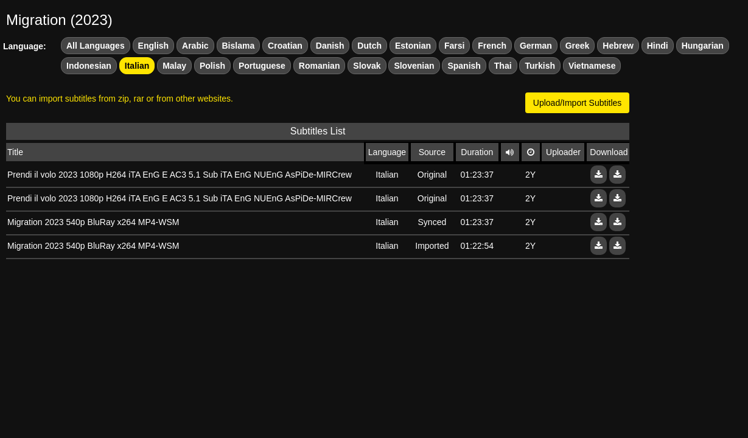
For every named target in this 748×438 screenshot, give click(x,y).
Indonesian (88, 66)
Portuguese (262, 66)
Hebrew (618, 45)
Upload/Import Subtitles (577, 103)
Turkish (540, 66)
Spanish (463, 66)
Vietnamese (592, 66)
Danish (330, 45)
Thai (503, 66)
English (153, 45)
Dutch (369, 45)
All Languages (95, 45)
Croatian (285, 45)
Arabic (195, 45)
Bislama (238, 45)
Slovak (366, 66)
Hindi (657, 45)
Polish (212, 66)
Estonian (413, 45)
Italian (137, 66)
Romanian (319, 66)
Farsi (454, 45)
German (536, 45)
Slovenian (414, 66)
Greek (577, 45)
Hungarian (703, 45)
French (492, 45)
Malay (174, 66)
